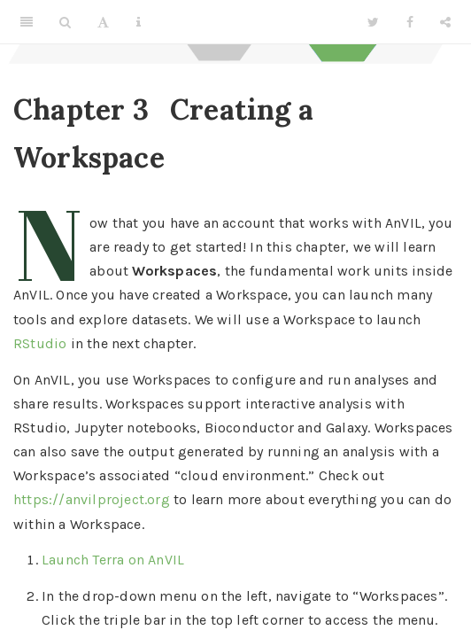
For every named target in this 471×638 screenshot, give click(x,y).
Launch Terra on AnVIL (113, 559)
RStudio (39, 343)
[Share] (445, 22)
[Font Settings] (103, 22)
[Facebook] (410, 22)
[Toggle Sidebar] (26, 22)
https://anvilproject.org (91, 499)
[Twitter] (373, 22)
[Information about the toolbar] (138, 22)
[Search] (65, 22)
